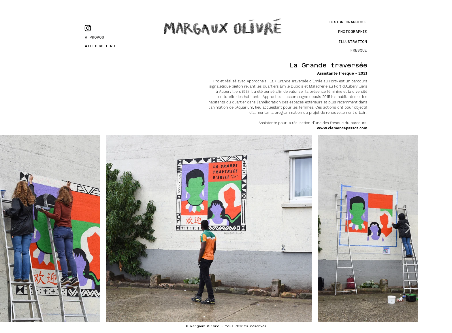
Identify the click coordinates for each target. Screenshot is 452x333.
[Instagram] (88, 28)
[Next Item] (408, 228)
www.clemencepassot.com (342, 128)
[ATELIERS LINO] (105, 46)
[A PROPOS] (105, 37)
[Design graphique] (342, 22)
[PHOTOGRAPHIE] (347, 32)
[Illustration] (351, 42)
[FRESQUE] (347, 50)
